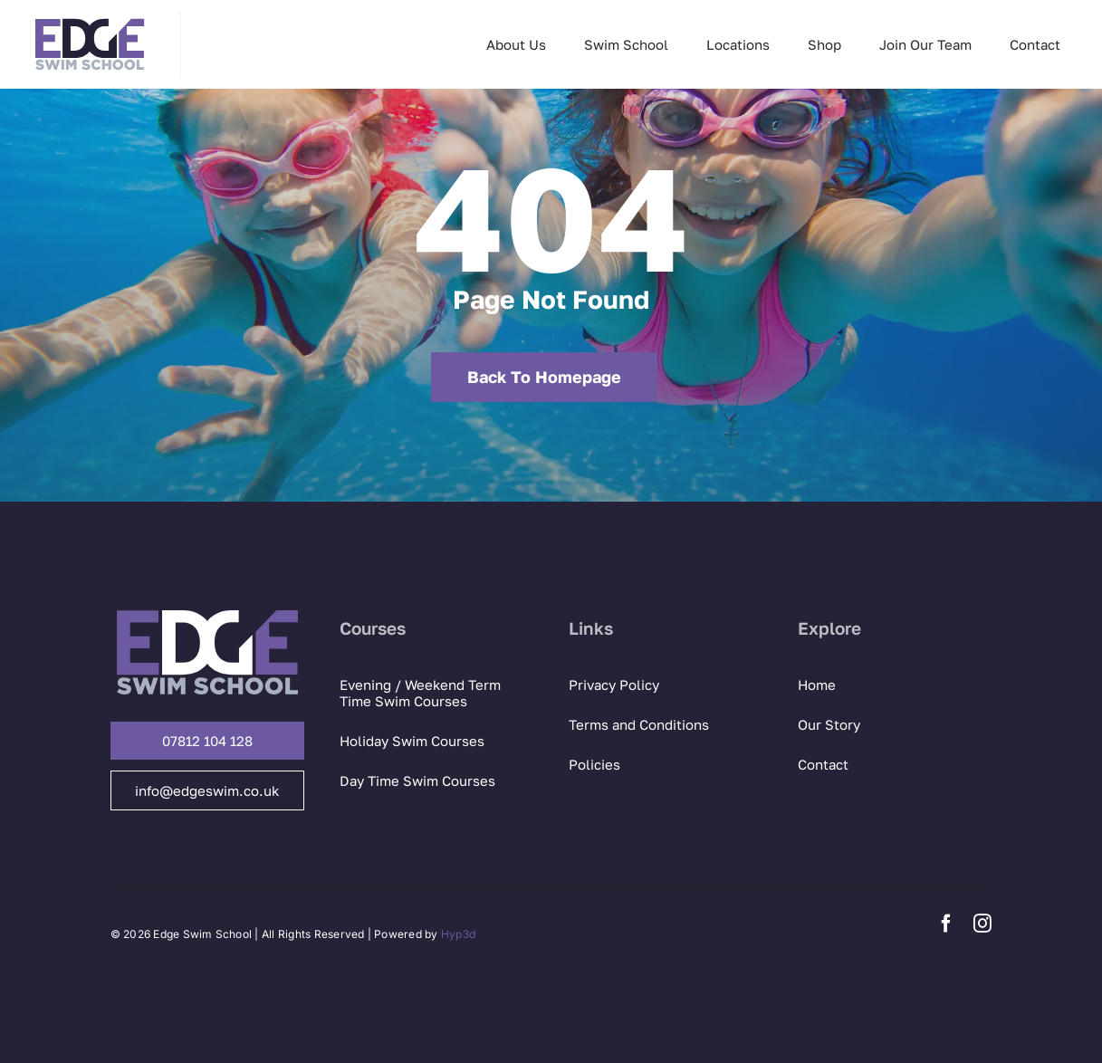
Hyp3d (458, 934)
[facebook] (946, 924)
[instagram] (982, 924)
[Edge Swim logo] (89, 18)
